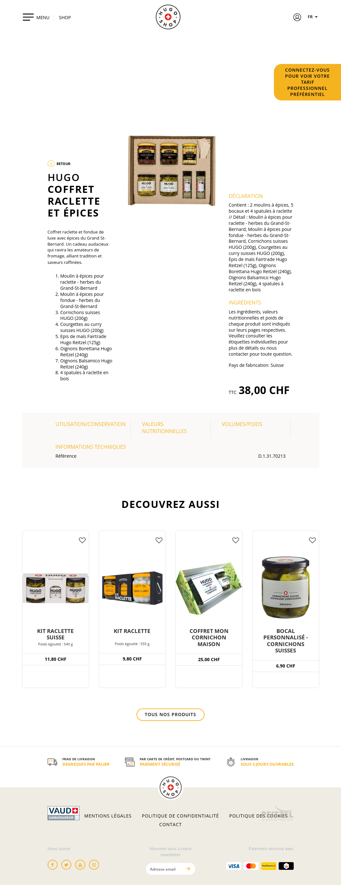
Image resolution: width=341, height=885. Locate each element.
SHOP (65, 17)
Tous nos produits (170, 714)
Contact (170, 824)
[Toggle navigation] (36, 17)
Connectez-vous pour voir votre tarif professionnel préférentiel (307, 82)
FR (313, 17)
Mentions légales (108, 816)
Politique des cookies (258, 816)
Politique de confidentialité (180, 816)
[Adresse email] (164, 869)
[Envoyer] (188, 869)
